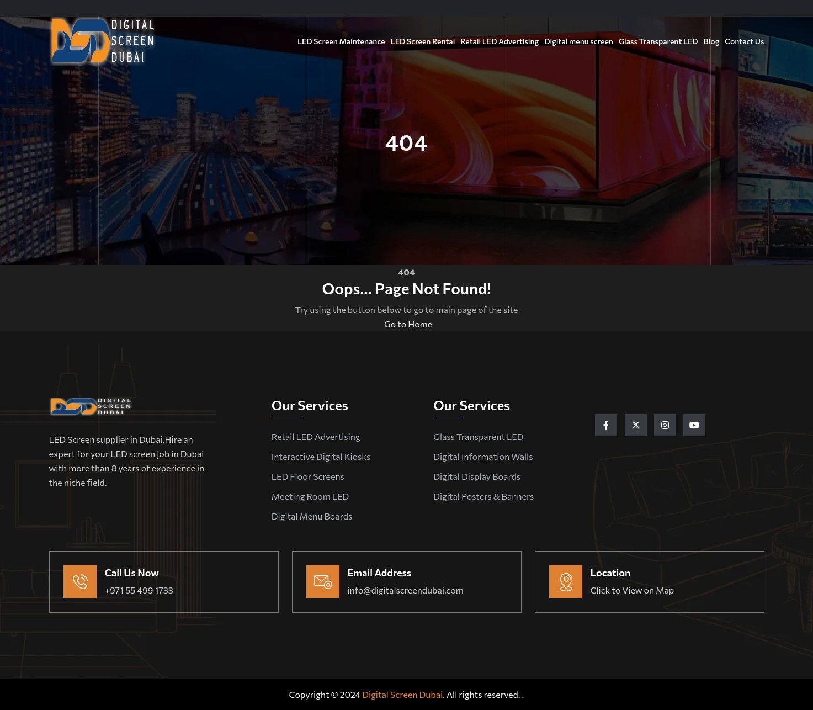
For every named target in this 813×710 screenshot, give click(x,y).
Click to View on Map (632, 590)
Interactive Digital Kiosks (321, 456)
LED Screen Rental (423, 41)
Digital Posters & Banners (483, 496)
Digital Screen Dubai (402, 694)
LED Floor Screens (308, 476)
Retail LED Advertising (499, 41)
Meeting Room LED (310, 496)
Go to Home (407, 324)
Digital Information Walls (483, 456)
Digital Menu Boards (312, 516)
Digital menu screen (578, 41)
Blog (712, 41)
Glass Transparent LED (658, 41)
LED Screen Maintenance (341, 41)
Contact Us (744, 41)
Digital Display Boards (476, 476)
